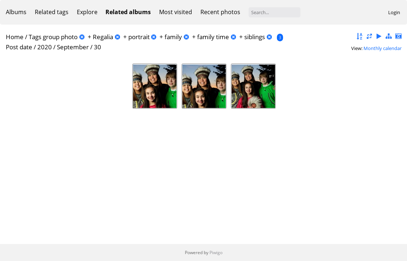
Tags (35, 37)
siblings (254, 37)
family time (213, 37)
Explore (87, 12)
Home (15, 37)
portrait (139, 37)
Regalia (103, 37)
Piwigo (216, 252)
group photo (60, 37)
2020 (44, 47)
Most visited (175, 12)
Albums (16, 12)
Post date (19, 47)
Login (394, 12)
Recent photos (220, 12)
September (73, 47)
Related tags (51, 12)
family (173, 37)
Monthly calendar (383, 48)
